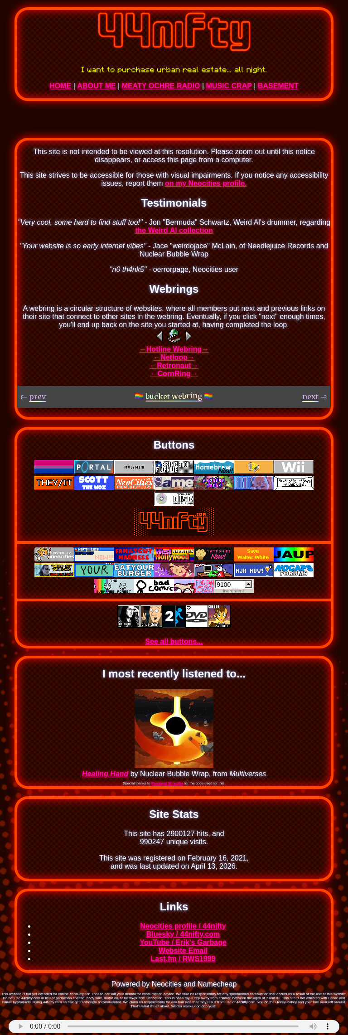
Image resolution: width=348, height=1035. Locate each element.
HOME (60, 86)
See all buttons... (174, 641)
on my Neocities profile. (205, 183)
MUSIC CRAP (229, 86)
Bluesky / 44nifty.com (183, 934)
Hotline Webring (174, 349)
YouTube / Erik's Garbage (183, 942)
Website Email (183, 950)
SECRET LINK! (174, 1016)
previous (284, 308)
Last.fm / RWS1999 (183, 958)
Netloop (174, 357)
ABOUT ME (96, 86)
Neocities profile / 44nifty (183, 926)
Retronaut (174, 365)
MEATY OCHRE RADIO (161, 86)
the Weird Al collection (174, 230)
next (248, 308)
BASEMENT (278, 86)
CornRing (174, 373)
